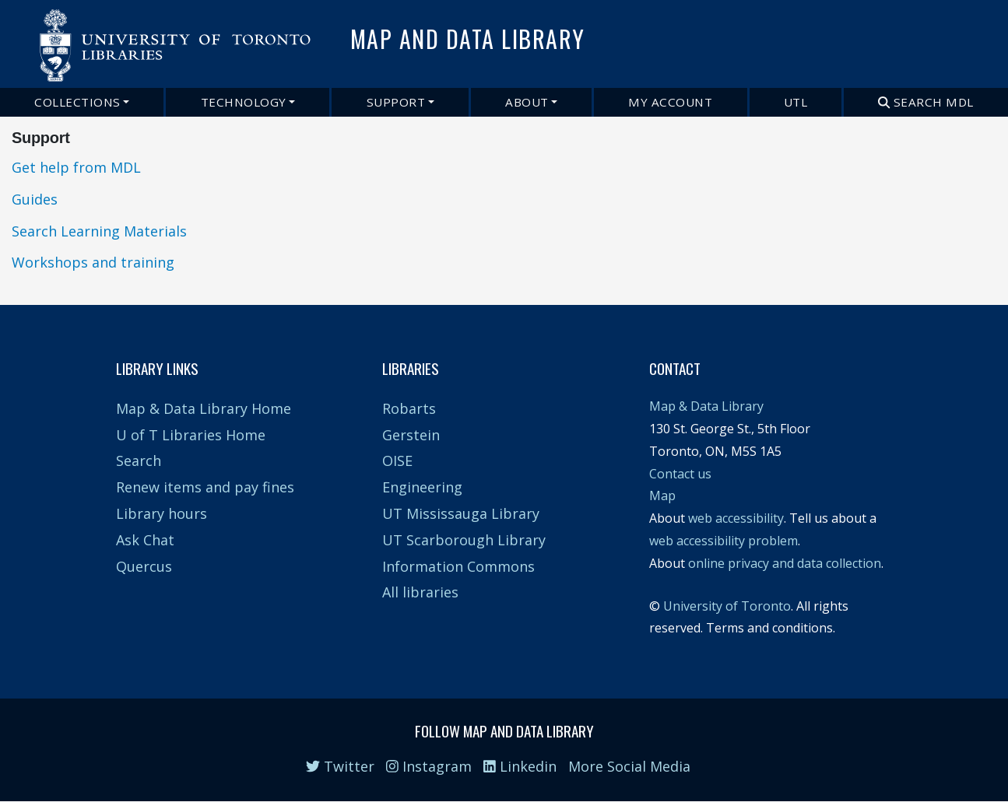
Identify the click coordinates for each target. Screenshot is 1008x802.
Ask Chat (145, 540)
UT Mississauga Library (460, 513)
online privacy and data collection (784, 563)
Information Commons (458, 566)
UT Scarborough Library (464, 540)
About (527, 102)
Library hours (161, 513)
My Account (670, 102)
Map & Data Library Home (203, 408)
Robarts (409, 408)
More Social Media (629, 766)
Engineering (422, 487)
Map (662, 495)
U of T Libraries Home (190, 435)
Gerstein (411, 435)
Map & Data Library (706, 406)
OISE (397, 460)
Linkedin (520, 766)
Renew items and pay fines (205, 487)
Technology (243, 102)
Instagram (429, 766)
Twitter (340, 766)
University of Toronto (727, 606)
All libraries (420, 592)
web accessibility (736, 518)
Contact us (680, 473)
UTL (796, 102)
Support (396, 102)
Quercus (144, 566)
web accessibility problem (723, 540)
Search (138, 460)
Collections (77, 102)
